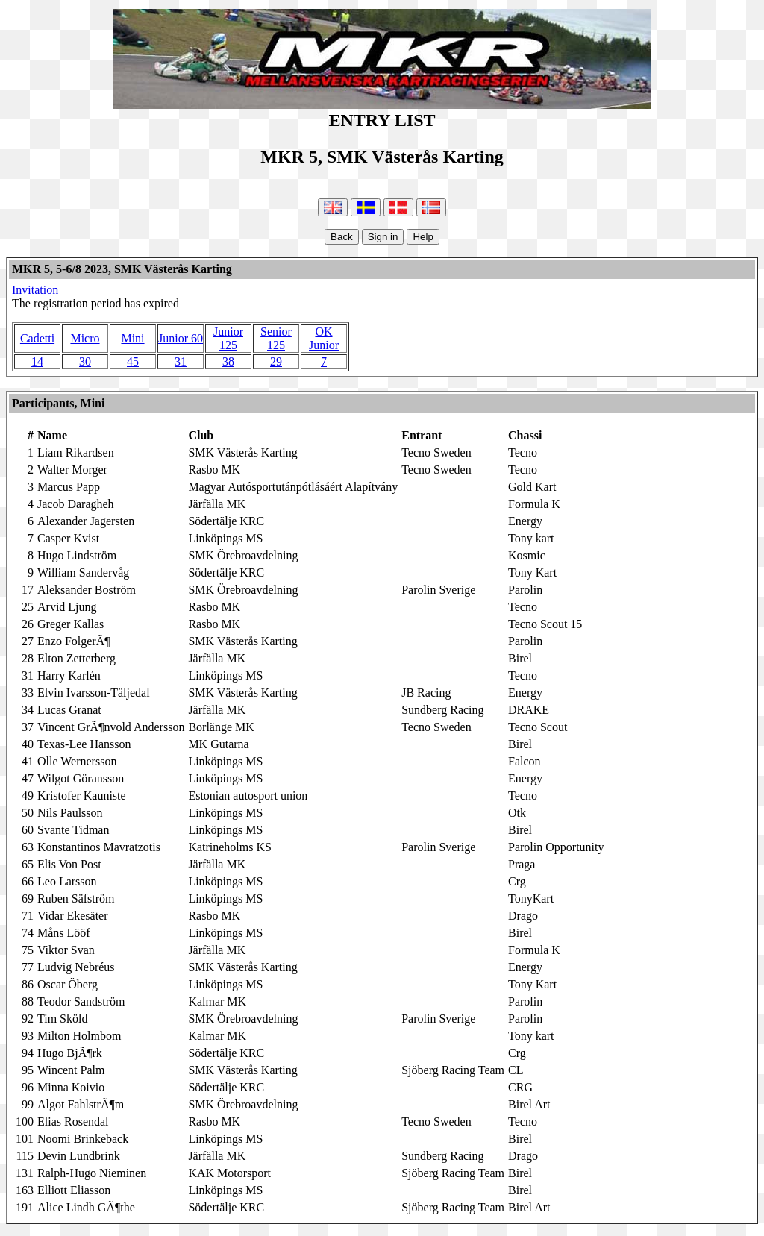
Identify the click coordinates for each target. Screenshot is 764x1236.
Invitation (35, 289)
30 (85, 361)
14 (37, 361)
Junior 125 (228, 338)
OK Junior (324, 338)
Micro (84, 338)
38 (228, 361)
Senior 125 (276, 338)
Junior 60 (180, 338)
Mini (132, 338)
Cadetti (37, 338)
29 (276, 361)
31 (181, 361)
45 (133, 361)
